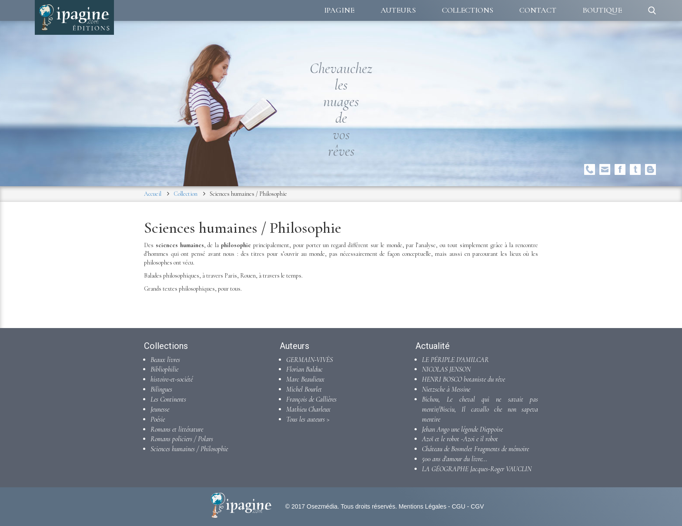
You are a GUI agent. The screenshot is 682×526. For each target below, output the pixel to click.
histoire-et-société (171, 379)
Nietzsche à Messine (446, 389)
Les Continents (168, 399)
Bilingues (161, 389)
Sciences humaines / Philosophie (189, 449)
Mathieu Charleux (308, 409)
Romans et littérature (176, 429)
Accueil (152, 194)
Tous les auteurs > (308, 419)
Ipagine (339, 10)
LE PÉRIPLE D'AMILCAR (455, 359)
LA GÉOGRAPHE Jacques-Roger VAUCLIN (477, 469)
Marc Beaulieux (305, 379)
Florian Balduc (304, 369)
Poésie (157, 419)
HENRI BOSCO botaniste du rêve (463, 379)
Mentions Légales (422, 506)
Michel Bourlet (304, 389)
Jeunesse (159, 409)
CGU (458, 506)
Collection (185, 194)
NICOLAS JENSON (446, 369)
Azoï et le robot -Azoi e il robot (460, 439)
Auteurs (398, 10)
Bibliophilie (164, 369)
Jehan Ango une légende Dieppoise (462, 429)
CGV (477, 506)
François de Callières (311, 399)
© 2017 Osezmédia (311, 506)
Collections (467, 10)
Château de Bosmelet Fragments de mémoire (475, 449)
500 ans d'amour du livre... (454, 459)
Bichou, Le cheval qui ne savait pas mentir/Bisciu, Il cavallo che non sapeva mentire (480, 409)
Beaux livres (165, 359)
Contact (537, 10)
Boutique (602, 10)
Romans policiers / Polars (181, 439)
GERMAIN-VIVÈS (309, 359)
